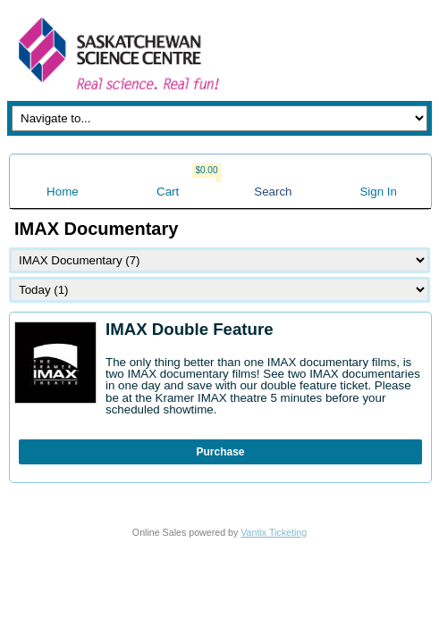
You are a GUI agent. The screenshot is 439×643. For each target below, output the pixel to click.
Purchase (220, 452)
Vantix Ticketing (274, 532)
